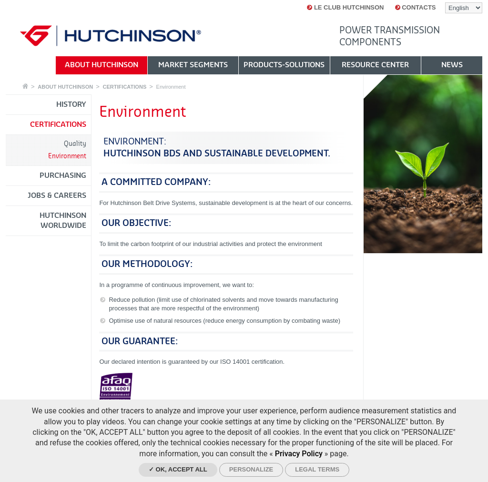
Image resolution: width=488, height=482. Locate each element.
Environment (171, 87)
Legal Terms (317, 469)
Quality (75, 144)
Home (25, 86)
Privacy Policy (299, 453)
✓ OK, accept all (178, 469)
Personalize (251, 469)
